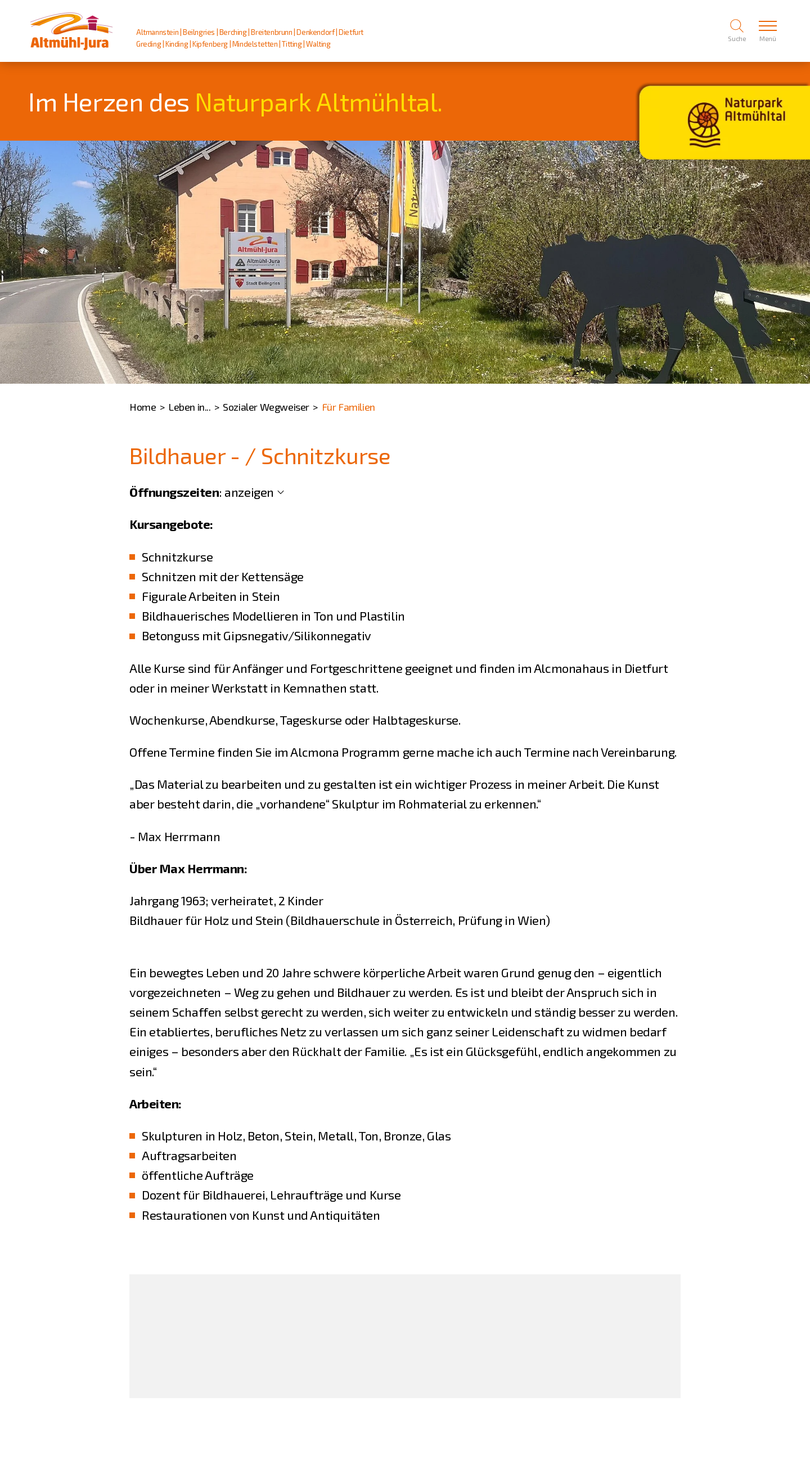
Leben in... (189, 407)
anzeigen (249, 491)
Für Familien (348, 407)
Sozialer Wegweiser (266, 407)
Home (142, 407)
